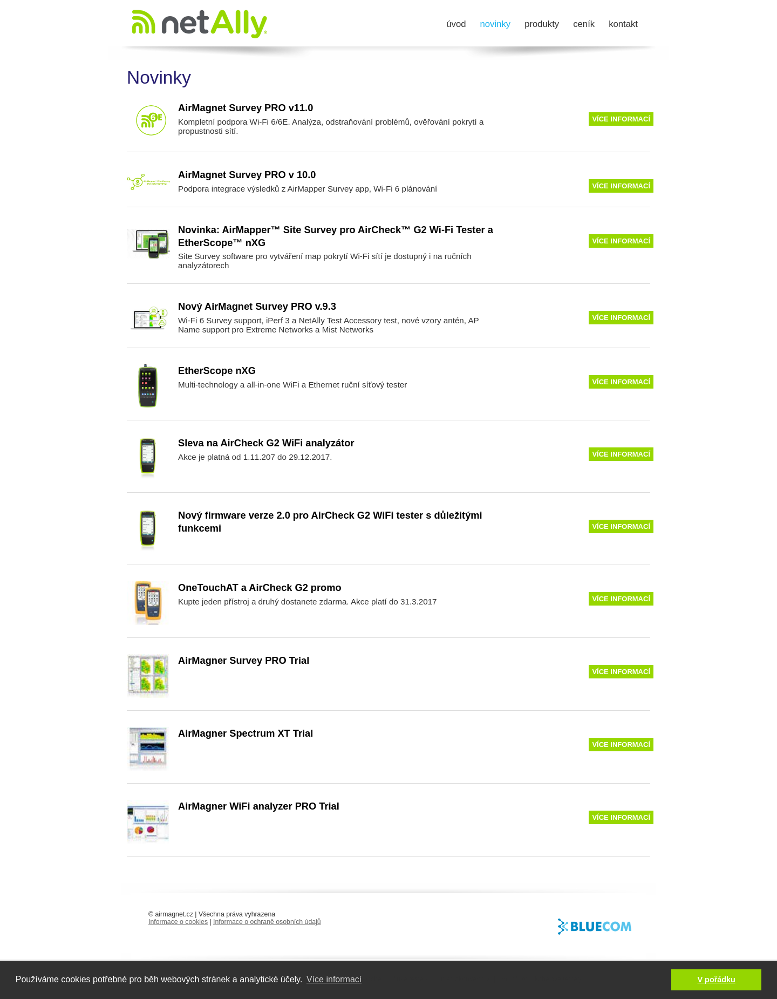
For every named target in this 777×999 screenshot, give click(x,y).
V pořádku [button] (716, 979)
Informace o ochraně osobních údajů (267, 922)
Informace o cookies (178, 922)
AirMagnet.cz (199, 24)
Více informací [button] (334, 979)
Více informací (621, 119)
